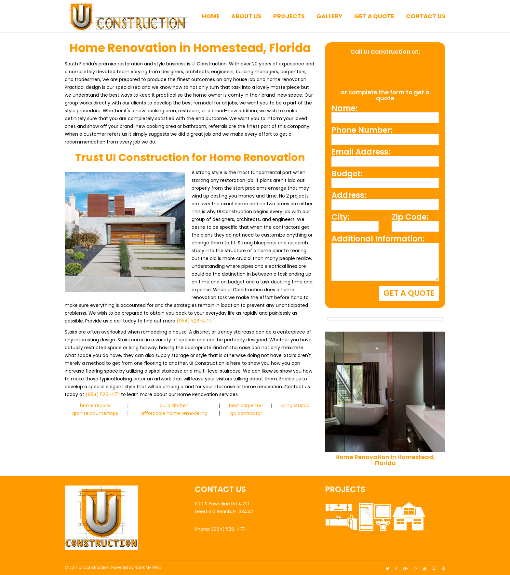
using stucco (295, 405)
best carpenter (246, 405)
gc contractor (246, 413)
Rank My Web (148, 565)
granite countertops (95, 413)
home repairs (95, 405)
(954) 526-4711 (194, 321)
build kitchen (174, 405)
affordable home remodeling (174, 413)
